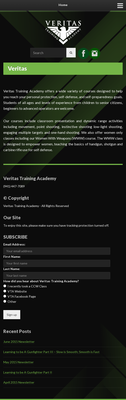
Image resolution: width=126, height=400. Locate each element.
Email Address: (14, 244)
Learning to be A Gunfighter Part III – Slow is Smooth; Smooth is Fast (51, 352)
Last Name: (11, 269)
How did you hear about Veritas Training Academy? (41, 281)
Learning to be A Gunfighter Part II (27, 372)
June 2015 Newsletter (19, 341)
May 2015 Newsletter (18, 362)
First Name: (12, 256)
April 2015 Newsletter (18, 382)
